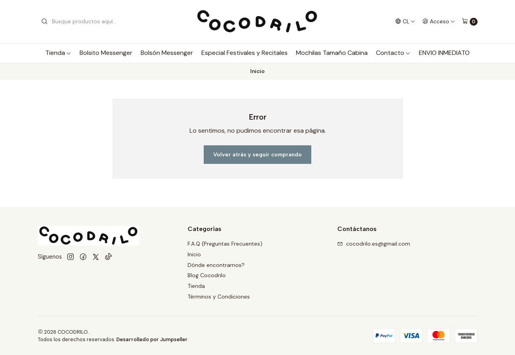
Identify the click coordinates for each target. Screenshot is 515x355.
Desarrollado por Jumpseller (152, 339)
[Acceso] (439, 21)
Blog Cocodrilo (207, 275)
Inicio (194, 254)
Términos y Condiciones (219, 296)
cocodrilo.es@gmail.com (373, 243)
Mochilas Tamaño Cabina (332, 53)
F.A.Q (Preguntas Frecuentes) (225, 243)
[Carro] (470, 22)
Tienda (58, 53)
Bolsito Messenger (106, 53)
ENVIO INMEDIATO (444, 53)
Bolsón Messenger (167, 53)
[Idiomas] (405, 21)
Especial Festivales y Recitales (244, 53)
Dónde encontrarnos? (216, 265)
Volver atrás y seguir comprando (257, 154)
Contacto (393, 53)
